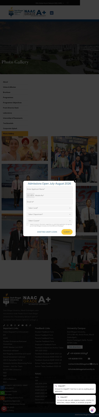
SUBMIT (67, 232)
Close (75, 181)
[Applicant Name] (49, 189)
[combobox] (30, 195)
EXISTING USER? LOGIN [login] (47, 232)
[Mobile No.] (49, 195)
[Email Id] (49, 201)
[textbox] (49, 208)
